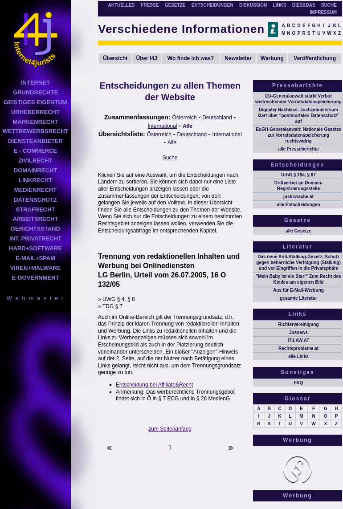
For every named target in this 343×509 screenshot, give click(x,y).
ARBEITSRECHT (35, 219)
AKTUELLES (121, 5)
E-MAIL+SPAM (35, 258)
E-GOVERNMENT (35, 277)
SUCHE (329, 5)
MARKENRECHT (35, 121)
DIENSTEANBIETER (35, 141)
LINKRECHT (35, 180)
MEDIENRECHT (35, 190)
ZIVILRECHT (35, 160)
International (162, 126)
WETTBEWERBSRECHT (35, 131)
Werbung (272, 58)
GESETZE (175, 5)
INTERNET (35, 82)
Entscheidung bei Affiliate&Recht (154, 385)
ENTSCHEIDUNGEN (212, 5)
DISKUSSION (253, 5)
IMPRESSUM (323, 12)
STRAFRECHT (35, 209)
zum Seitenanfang (170, 429)
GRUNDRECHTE (35, 92)
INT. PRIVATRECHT (35, 238)
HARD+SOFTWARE (35, 248)
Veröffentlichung (315, 58)
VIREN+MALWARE (35, 268)
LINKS (279, 5)
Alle (187, 126)
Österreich (184, 117)
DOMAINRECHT (35, 170)
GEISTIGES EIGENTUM (35, 102)
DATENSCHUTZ (35, 199)
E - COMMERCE (35, 150)
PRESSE (150, 5)
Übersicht (115, 58)
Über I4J (146, 58)
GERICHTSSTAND (35, 228)
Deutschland (217, 117)
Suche (170, 158)
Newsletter (238, 58)
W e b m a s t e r (35, 298)
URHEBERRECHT (35, 112)
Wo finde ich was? (190, 58)
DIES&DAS (303, 5)
